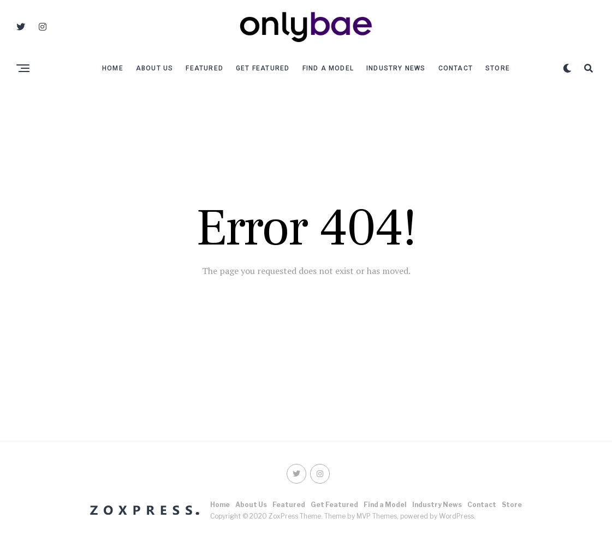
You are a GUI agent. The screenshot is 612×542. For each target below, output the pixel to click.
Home (112, 68)
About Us (155, 68)
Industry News (396, 68)
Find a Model (328, 68)
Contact (455, 68)
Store (497, 68)
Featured (204, 68)
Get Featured (262, 68)
